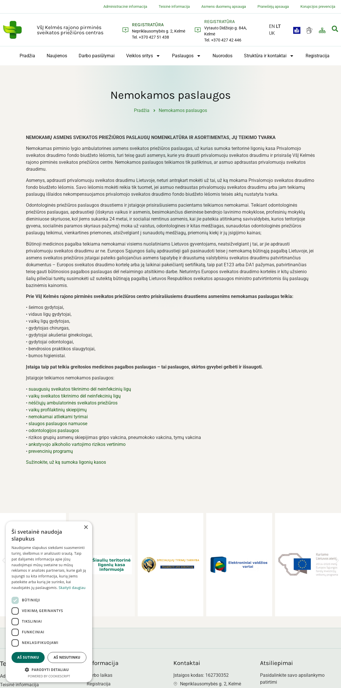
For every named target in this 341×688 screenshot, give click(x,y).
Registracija (317, 55)
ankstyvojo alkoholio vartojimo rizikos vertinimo (77, 447)
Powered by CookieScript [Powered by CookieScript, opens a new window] (49, 676)
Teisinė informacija (174, 6)
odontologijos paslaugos (54, 433)
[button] (3, 563)
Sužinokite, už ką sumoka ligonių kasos (66, 465)
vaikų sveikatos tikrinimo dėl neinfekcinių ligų (75, 399)
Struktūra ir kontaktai (269, 56)
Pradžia (27, 55)
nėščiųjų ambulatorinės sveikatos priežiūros (73, 405)
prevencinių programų (51, 454)
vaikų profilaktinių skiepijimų (58, 412)
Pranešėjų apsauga (273, 6)
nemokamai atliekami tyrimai (58, 419)
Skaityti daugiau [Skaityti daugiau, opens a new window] (72, 587)
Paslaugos (186, 56)
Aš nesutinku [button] (67, 657)
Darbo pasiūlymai (97, 55)
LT (278, 26)
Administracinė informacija (125, 6)
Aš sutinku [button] (28, 657)
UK (272, 33)
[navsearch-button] (335, 30)
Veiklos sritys (143, 56)
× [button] (86, 527)
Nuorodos (222, 55)
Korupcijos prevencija (317, 6)
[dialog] (49, 601)
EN (272, 26)
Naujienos (57, 55)
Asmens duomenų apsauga (223, 6)
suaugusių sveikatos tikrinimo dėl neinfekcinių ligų (80, 392)
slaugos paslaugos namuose (58, 426)
